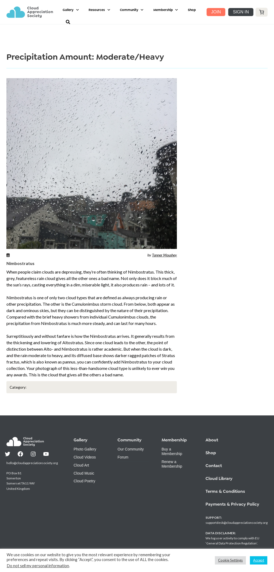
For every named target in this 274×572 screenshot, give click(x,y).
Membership (163, 10)
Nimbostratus (20, 263)
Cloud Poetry (84, 481)
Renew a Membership (172, 464)
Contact (214, 465)
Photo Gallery (85, 449)
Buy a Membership (172, 451)
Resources (97, 10)
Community (129, 10)
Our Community (130, 449)
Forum (122, 457)
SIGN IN (241, 12)
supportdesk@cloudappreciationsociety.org (237, 523)
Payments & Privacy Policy (232, 504)
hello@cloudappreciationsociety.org (32, 463)
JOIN (216, 12)
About (212, 440)
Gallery (68, 10)
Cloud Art (81, 465)
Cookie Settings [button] (230, 560)
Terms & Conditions (225, 491)
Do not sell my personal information (38, 565)
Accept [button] (258, 560)
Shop (192, 10)
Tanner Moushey (164, 255)
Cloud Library (219, 478)
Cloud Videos (85, 457)
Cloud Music (84, 473)
